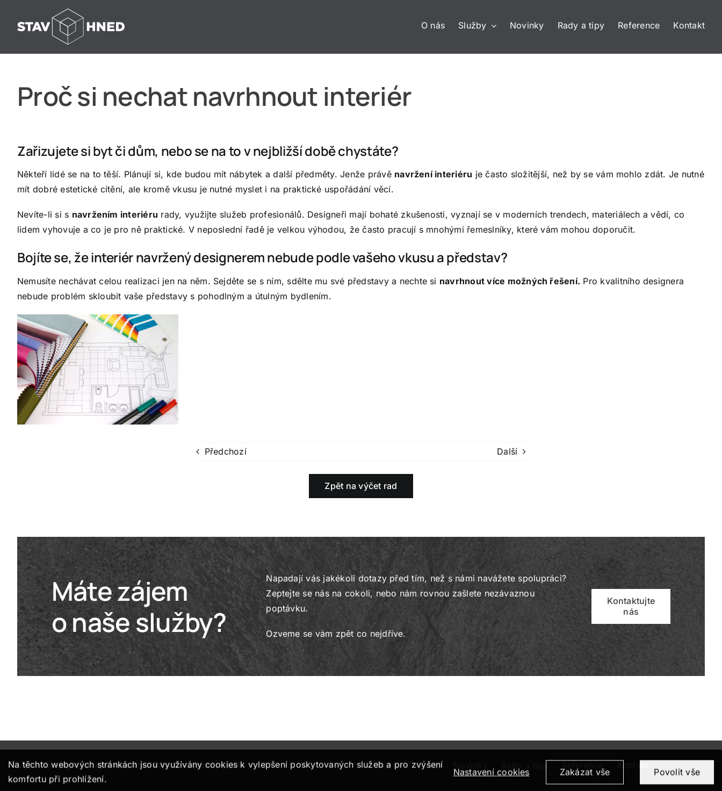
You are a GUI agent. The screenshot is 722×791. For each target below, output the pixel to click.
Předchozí (226, 451)
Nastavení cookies (491, 776)
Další (507, 451)
